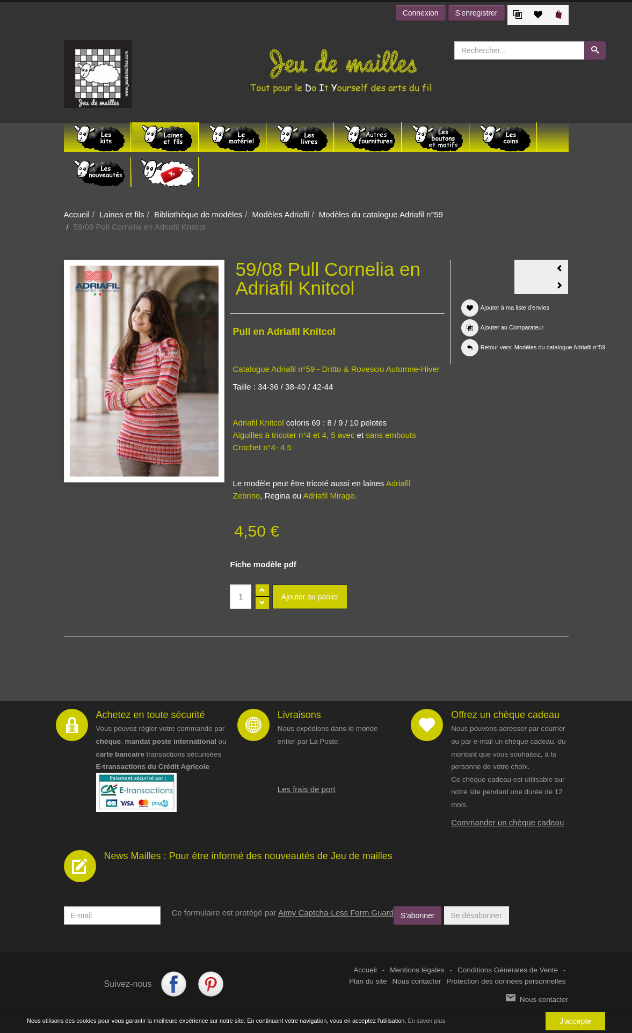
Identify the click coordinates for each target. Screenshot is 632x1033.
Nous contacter (417, 981)
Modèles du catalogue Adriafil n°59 (381, 214)
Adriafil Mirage (328, 495)
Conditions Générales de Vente (507, 970)
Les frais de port (307, 789)
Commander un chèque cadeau (507, 822)
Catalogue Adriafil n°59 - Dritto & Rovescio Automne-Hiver (336, 368)
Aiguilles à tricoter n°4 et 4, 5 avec (293, 434)
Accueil (77, 214)
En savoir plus (426, 1020)
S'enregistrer (476, 13)
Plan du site (368, 981)
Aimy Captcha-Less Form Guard (336, 912)
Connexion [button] (421, 13)
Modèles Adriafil (280, 214)
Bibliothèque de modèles (198, 214)
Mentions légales (417, 970)
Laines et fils (121, 214)
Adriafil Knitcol (259, 422)
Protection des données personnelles (505, 981)
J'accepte (575, 1021)
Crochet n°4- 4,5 (262, 447)
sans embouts (391, 434)
